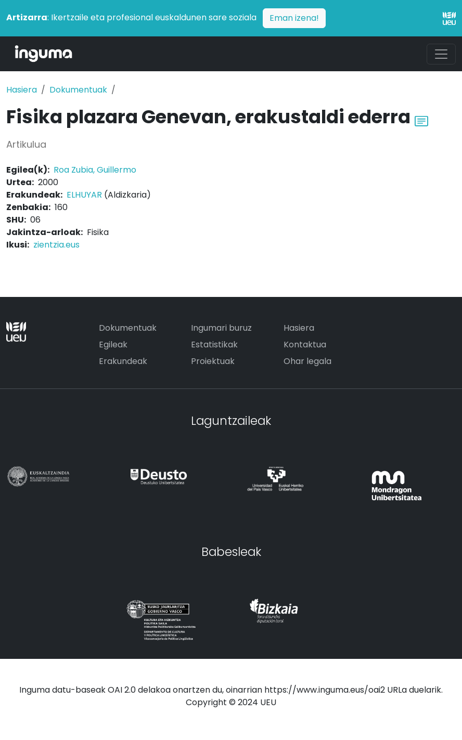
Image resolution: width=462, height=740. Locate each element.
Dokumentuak (78, 90)
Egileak (113, 344)
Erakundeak (123, 361)
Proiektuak (213, 361)
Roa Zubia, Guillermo (95, 170)
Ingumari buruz (221, 328)
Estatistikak (214, 344)
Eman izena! (294, 18)
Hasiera (21, 90)
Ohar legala (307, 361)
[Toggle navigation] (441, 54)
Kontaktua (305, 344)
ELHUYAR (84, 195)
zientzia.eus (56, 245)
